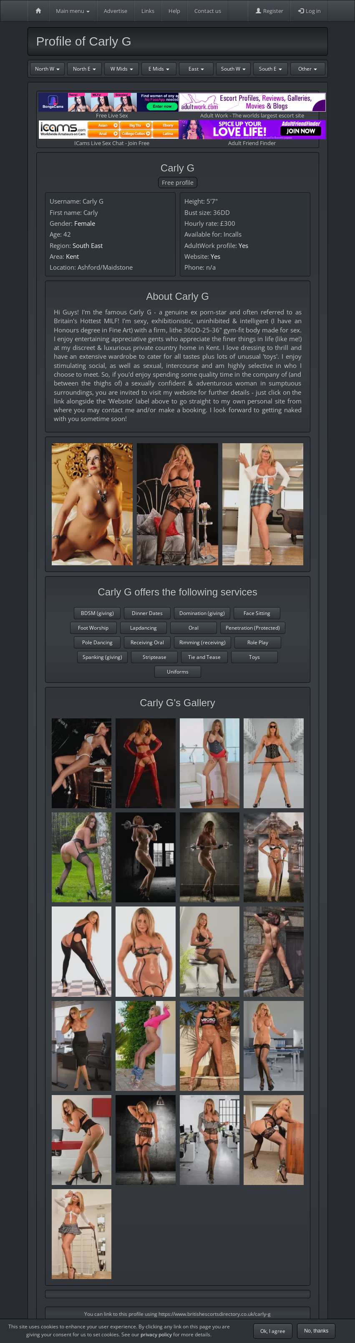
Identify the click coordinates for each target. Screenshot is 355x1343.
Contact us (207, 11)
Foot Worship (93, 627)
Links (147, 11)
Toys (254, 657)
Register (269, 11)
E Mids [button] (159, 68)
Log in (309, 11)
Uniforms (178, 671)
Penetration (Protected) (253, 627)
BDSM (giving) (97, 613)
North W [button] (47, 68)
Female (84, 223)
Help (174, 11)
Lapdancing (143, 627)
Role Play (257, 642)
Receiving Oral (147, 642)
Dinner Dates (147, 613)
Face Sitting (257, 613)
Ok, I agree (272, 1331)
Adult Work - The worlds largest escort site (252, 106)
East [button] (196, 68)
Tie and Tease (204, 657)
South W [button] (233, 68)
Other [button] (307, 68)
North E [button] (84, 68)
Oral (194, 627)
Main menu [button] (73, 11)
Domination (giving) (202, 613)
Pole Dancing (97, 642)
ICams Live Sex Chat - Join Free (112, 133)
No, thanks (316, 1331)
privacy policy (156, 1334)
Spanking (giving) (102, 657)
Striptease (154, 657)
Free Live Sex (112, 106)
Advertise (115, 11)
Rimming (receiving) (202, 642)
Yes (243, 245)
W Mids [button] (122, 68)
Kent (72, 256)
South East (88, 245)
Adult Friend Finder (252, 133)
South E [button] (270, 68)
